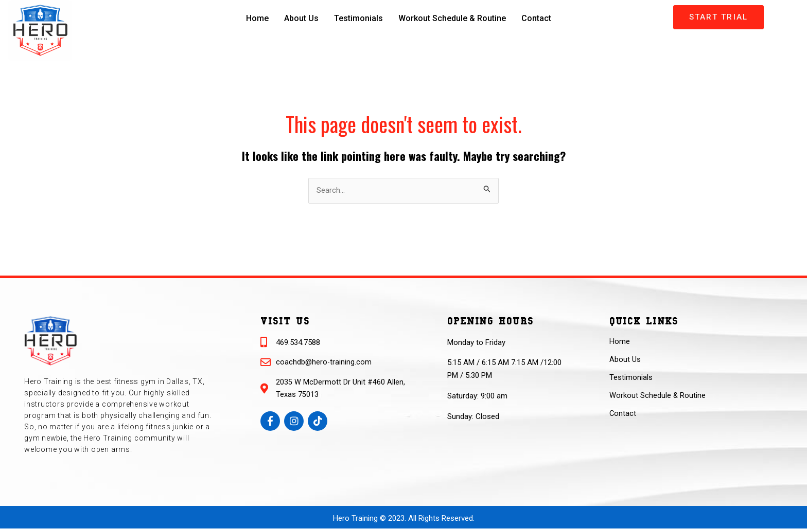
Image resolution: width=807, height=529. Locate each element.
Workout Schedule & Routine (452, 18)
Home (254, 18)
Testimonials (357, 18)
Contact (539, 18)
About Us (299, 18)
